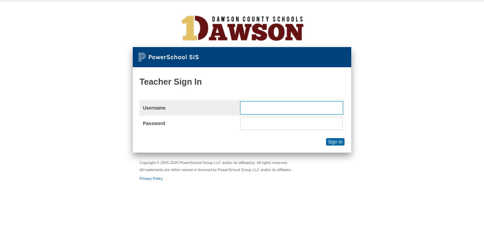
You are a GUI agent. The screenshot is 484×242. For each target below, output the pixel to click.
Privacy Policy (151, 178)
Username (154, 108)
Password (154, 123)
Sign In (335, 142)
